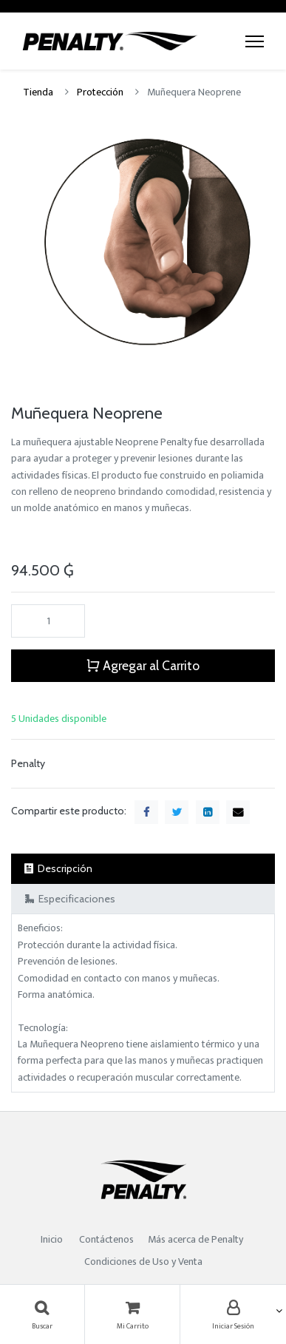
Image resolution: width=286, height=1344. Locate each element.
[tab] (143, 869)
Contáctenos (106, 1239)
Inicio (52, 1239)
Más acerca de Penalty (196, 1239)
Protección (100, 92)
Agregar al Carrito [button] (143, 665)
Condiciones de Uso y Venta (143, 1261)
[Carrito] (132, 1314)
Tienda (38, 92)
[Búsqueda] (42, 1314)
